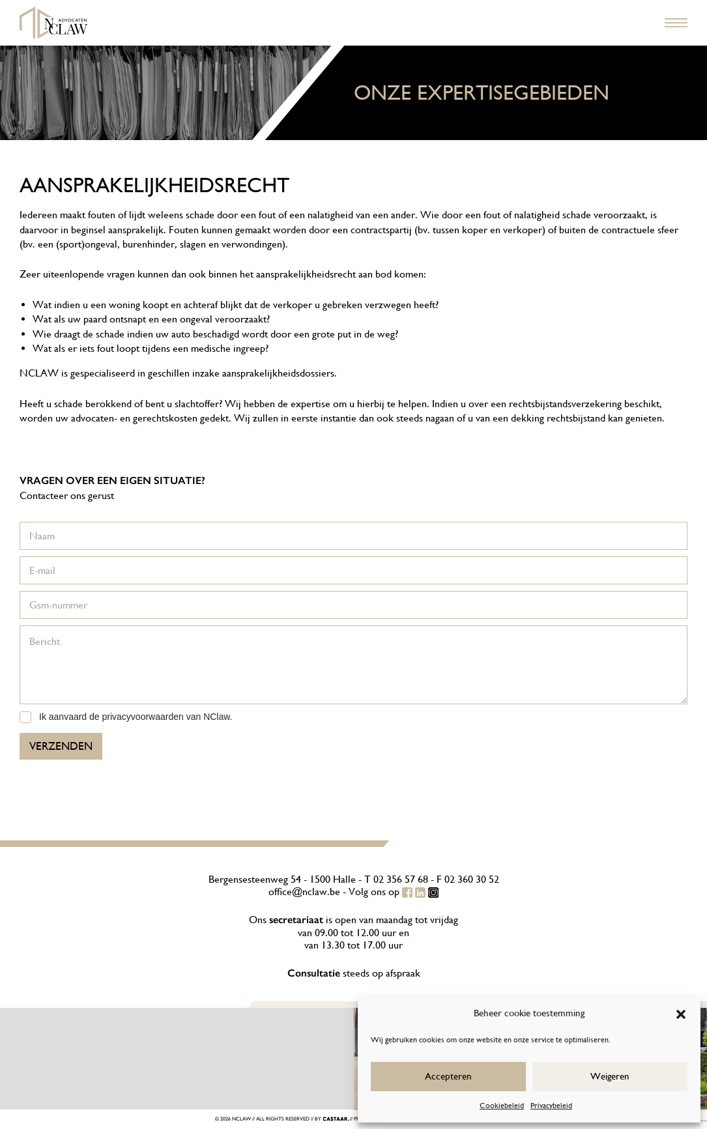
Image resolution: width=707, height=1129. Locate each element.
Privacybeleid (551, 1105)
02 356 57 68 (400, 879)
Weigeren (609, 1075)
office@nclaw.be (304, 891)
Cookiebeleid (502, 1105)
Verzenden (61, 745)
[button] (680, 1013)
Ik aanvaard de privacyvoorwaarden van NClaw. (136, 716)
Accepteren (448, 1075)
